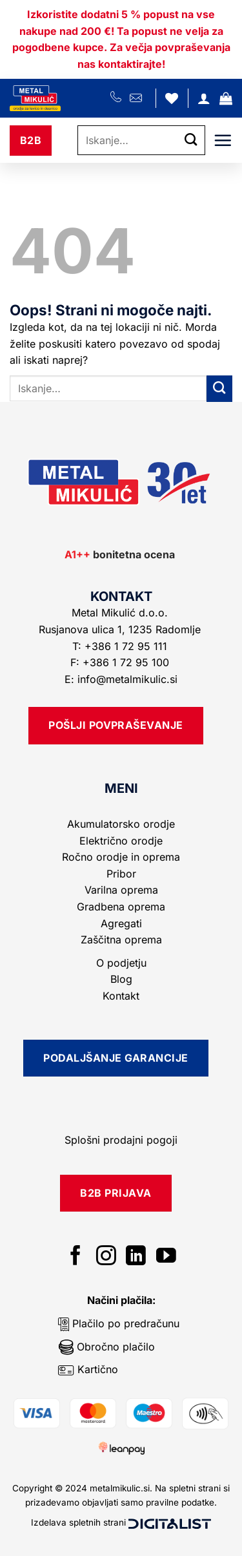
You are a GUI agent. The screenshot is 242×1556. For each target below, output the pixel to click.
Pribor (121, 873)
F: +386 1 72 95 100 (121, 662)
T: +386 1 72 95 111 (121, 646)
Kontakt (121, 995)
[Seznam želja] (171, 98)
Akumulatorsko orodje (121, 823)
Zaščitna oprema (121, 939)
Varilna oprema (121, 889)
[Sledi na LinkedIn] (136, 1257)
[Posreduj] (191, 140)
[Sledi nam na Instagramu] (106, 1257)
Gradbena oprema (121, 906)
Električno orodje (121, 840)
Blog (121, 978)
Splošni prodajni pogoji (121, 1139)
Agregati (121, 923)
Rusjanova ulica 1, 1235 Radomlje (121, 629)
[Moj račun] (203, 98)
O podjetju (121, 962)
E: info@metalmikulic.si (121, 679)
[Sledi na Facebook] (76, 1257)
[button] (225, 98)
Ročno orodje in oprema (121, 856)
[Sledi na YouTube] (166, 1257)
